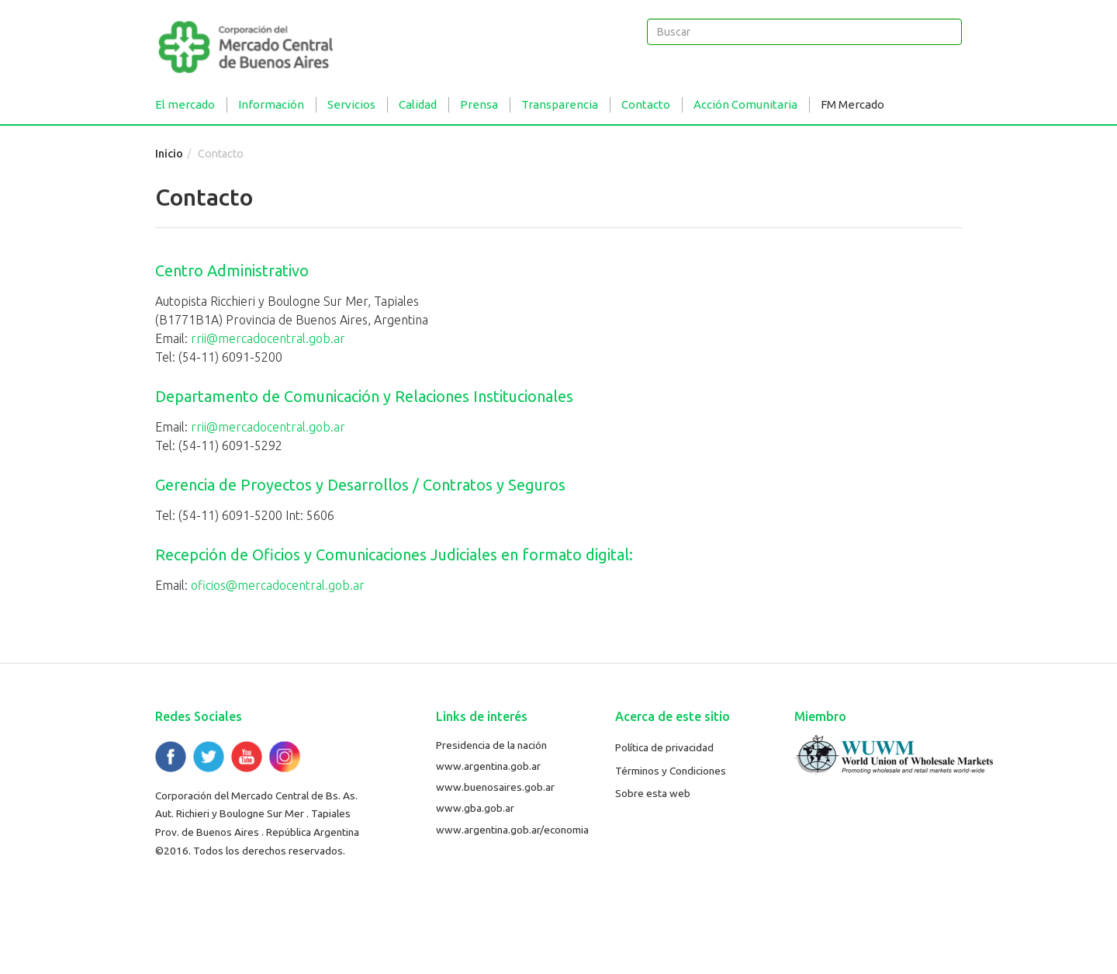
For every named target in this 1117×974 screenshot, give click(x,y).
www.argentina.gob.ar (488, 766)
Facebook (170, 756)
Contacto (645, 104)
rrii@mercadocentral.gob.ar (268, 338)
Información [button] (271, 104)
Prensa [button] (479, 104)
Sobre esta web (652, 793)
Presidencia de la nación (491, 745)
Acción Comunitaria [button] (745, 104)
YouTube (246, 756)
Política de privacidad (664, 747)
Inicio (169, 153)
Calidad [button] (418, 104)
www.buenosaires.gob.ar (495, 787)
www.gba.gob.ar (475, 808)
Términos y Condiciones (670, 770)
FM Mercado (852, 104)
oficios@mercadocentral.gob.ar (278, 585)
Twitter (208, 756)
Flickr (284, 756)
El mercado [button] (185, 104)
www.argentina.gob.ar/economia (512, 829)
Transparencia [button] (559, 104)
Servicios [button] (351, 104)
